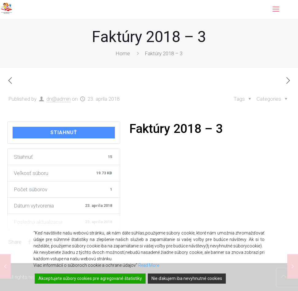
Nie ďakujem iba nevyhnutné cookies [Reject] (186, 278)
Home (123, 53)
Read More (148, 265)
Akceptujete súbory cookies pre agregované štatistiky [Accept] (90, 278)
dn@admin (58, 99)
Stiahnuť (63, 132)
